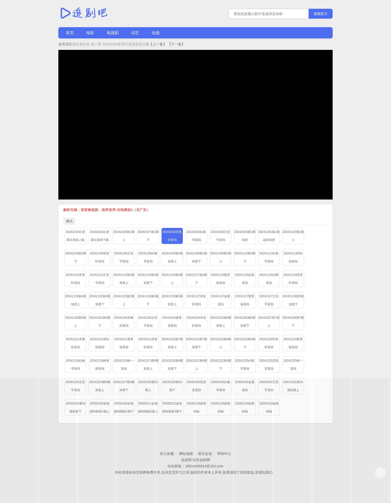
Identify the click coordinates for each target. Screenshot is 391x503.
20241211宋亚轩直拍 (148, 343)
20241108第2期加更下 (196, 257)
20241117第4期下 (196, 279)
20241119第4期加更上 (75, 300)
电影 (90, 33)
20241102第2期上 (293, 236)
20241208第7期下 (293, 321)
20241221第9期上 (196, 364)
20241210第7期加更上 (172, 343)
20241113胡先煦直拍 (293, 257)
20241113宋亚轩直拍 (75, 279)
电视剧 (113, 33)
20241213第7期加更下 (196, 343)
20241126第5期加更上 (172, 300)
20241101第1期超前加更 (268, 236)
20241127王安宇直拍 (269, 300)
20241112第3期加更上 (123, 279)
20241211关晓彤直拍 (75, 343)
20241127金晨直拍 (220, 300)
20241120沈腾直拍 (269, 279)
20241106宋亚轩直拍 (99, 257)
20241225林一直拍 (293, 364)
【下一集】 (176, 44)
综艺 (135, 33)
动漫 (156, 33)
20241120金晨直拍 (244, 279)
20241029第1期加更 (244, 236)
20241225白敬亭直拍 (244, 364)
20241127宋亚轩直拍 (196, 300)
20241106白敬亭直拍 (148, 257)
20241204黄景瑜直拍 (172, 321)
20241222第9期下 (220, 364)
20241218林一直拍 (123, 364)
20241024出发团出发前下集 (99, 236)
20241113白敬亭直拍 (269, 257)
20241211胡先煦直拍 (99, 343)
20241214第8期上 (220, 343)
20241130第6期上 (75, 321)
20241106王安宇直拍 (123, 257)
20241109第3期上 (220, 257)
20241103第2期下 (75, 257)
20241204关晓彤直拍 (123, 321)
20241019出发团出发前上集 (75, 236)
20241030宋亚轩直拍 (172, 236)
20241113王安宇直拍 (99, 279)
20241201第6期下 (99, 321)
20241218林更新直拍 (99, 364)
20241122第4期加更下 (99, 300)
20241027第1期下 (147, 236)
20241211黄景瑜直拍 (123, 343)
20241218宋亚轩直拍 (269, 343)
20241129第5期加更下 (293, 300)
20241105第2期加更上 (172, 257)
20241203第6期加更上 (220, 321)
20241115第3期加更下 (147, 279)
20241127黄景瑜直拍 (244, 300)
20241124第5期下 (147, 300)
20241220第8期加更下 (172, 364)
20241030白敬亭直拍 (196, 236)
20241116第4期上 (172, 279)
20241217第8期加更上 (147, 364)
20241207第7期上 (268, 321)
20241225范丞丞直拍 (269, 364)
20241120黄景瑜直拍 (220, 279)
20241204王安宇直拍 (148, 321)
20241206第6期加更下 (244, 321)
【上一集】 (158, 44)
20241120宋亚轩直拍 (293, 279)
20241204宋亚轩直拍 (196, 321)
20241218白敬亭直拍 (75, 364)
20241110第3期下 (244, 257)
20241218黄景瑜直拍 (293, 343)
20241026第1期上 (123, 236)
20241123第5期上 (123, 300)
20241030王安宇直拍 (220, 236)
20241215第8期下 (244, 343)
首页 (70, 33)
